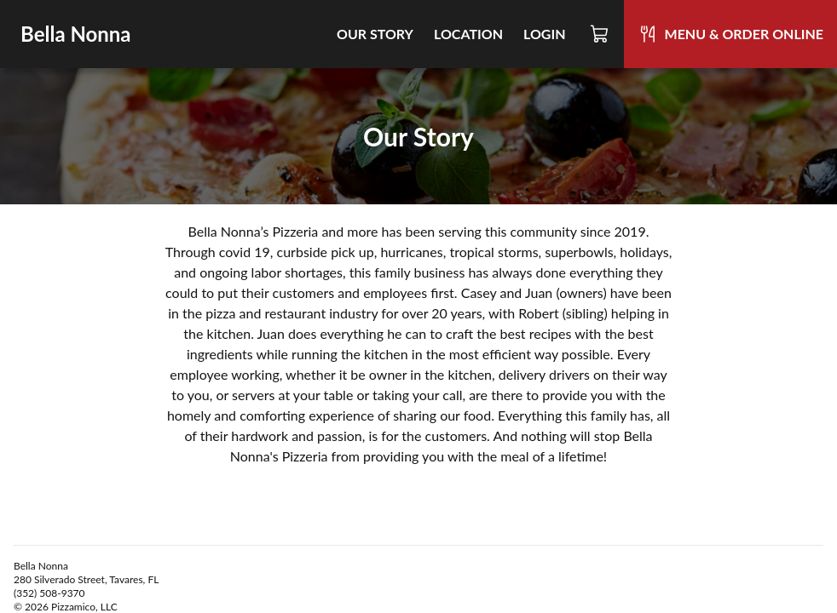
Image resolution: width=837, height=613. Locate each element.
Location (468, 34)
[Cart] (600, 34)
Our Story (375, 34)
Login (544, 34)
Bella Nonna (75, 33)
